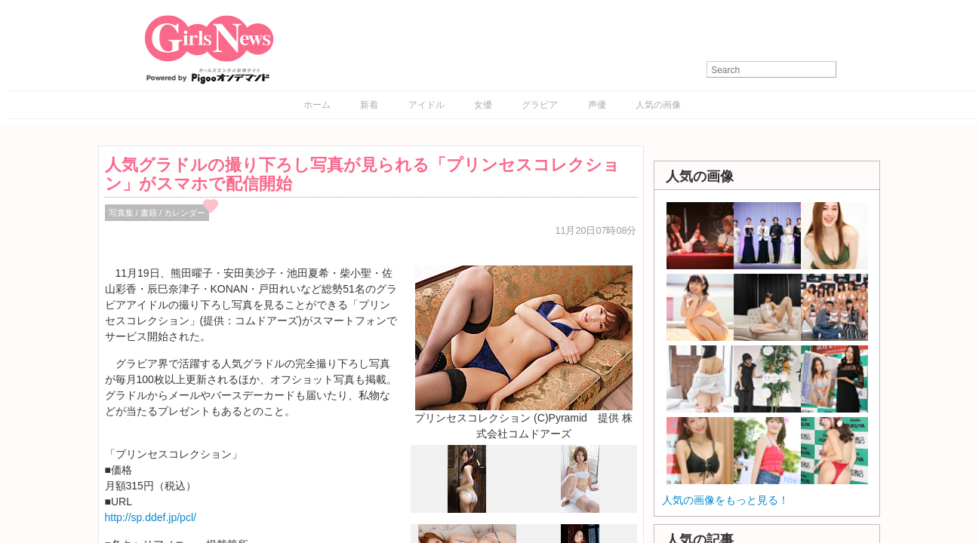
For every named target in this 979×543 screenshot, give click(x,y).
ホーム (317, 105)
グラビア (540, 105)
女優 (483, 105)
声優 (597, 105)
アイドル (426, 105)
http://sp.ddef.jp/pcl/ (150, 517)
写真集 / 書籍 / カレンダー (157, 212)
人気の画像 (658, 105)
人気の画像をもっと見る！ (725, 500)
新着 (369, 105)
